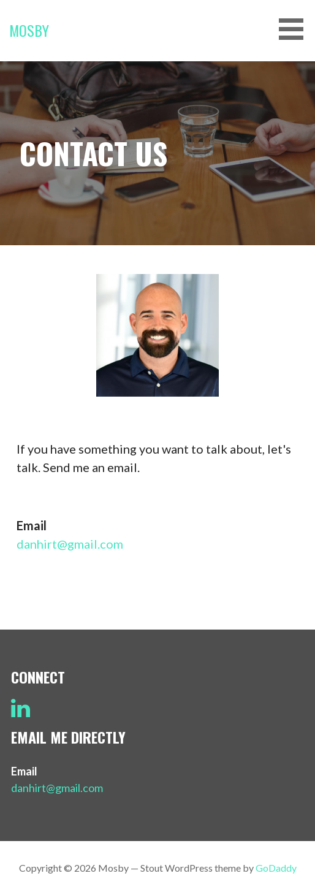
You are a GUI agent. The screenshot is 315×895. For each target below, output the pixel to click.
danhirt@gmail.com (70, 543)
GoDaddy (276, 868)
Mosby (29, 30)
